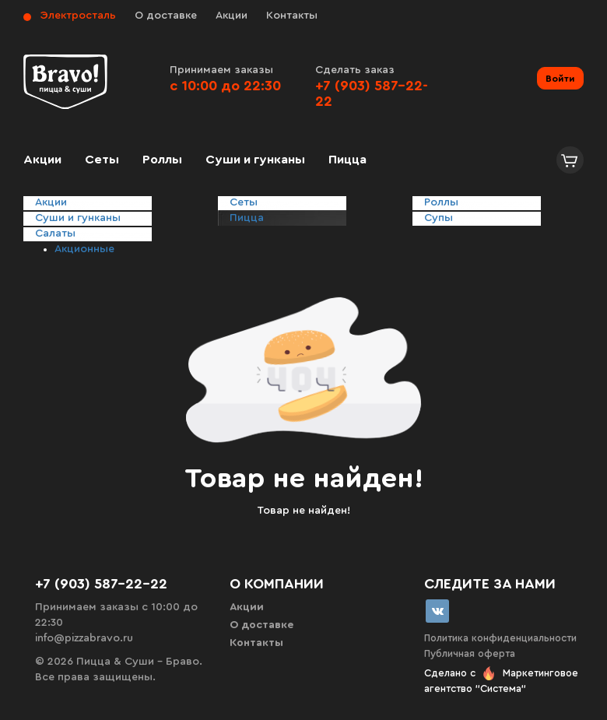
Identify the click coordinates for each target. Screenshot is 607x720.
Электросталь (78, 15)
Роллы (162, 159)
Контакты (292, 15)
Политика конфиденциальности (500, 638)
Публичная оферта (469, 653)
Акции (231, 15)
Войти (560, 78)
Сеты (102, 159)
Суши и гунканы (255, 159)
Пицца (347, 159)
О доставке (166, 15)
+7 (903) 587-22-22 (101, 584)
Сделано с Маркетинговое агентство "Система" (501, 680)
